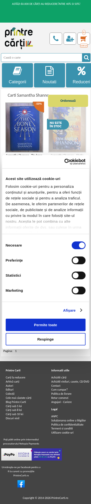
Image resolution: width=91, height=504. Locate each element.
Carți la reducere (15, 377)
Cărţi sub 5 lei (14, 406)
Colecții (10, 393)
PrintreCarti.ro (59, 498)
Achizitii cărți (58, 377)
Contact (55, 385)
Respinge (45, 339)
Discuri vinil (12, 418)
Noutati (49, 75)
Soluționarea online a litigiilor (68, 420)
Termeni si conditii (62, 428)
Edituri (10, 389)
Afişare (69, 310)
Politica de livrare (61, 393)
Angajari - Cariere (61, 402)
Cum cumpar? (59, 389)
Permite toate (45, 325)
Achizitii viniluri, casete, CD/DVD (70, 381)
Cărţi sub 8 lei (14, 410)
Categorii (17, 75)
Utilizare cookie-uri (62, 432)
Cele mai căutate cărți (18, 398)
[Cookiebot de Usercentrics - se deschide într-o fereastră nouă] (64, 162)
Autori (9, 385)
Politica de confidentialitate (67, 424)
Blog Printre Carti (16, 402)
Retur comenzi (59, 398)
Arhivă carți (12, 381)
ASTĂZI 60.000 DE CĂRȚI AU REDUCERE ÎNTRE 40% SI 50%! (46, 4)
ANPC (54, 416)
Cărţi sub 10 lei (14, 414)
